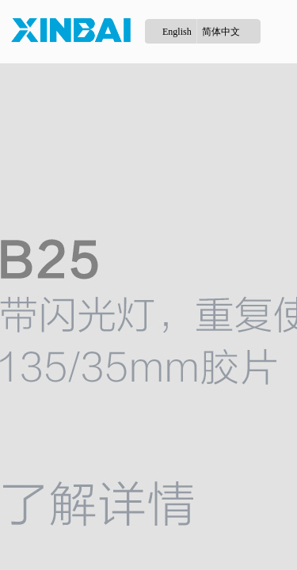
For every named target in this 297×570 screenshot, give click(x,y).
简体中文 (221, 31)
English (177, 31)
